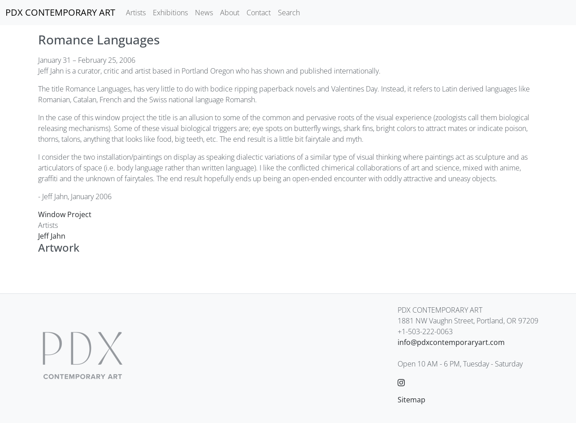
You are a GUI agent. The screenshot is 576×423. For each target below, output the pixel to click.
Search (289, 12)
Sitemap (411, 400)
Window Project (64, 214)
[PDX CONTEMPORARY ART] (60, 13)
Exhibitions (170, 12)
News (204, 12)
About (229, 12)
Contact (259, 12)
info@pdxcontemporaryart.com (451, 342)
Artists (136, 12)
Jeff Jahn (51, 236)
